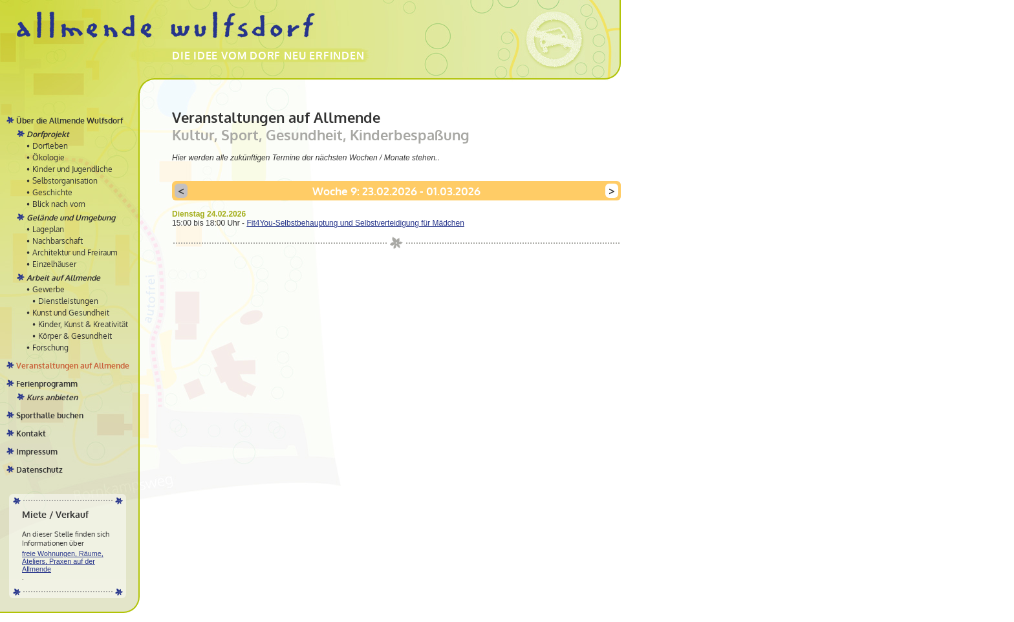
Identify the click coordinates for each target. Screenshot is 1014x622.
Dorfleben (50, 146)
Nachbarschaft (57, 241)
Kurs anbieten (52, 397)
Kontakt (31, 433)
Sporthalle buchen (49, 415)
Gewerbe (48, 289)
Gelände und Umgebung (71, 217)
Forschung (50, 347)
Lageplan (48, 229)
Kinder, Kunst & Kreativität (83, 324)
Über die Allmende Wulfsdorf (69, 120)
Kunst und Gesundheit (70, 312)
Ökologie (48, 157)
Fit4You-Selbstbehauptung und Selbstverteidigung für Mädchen (355, 223)
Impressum (37, 451)
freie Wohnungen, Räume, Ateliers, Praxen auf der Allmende (62, 561)
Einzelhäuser (54, 264)
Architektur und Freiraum (74, 252)
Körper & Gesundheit (75, 336)
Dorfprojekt (48, 134)
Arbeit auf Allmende (63, 278)
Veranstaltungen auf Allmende (72, 365)
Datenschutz (39, 470)
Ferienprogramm (47, 384)
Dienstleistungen (68, 301)
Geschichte (52, 192)
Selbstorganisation (65, 181)
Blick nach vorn (58, 204)
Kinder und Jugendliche (72, 169)
